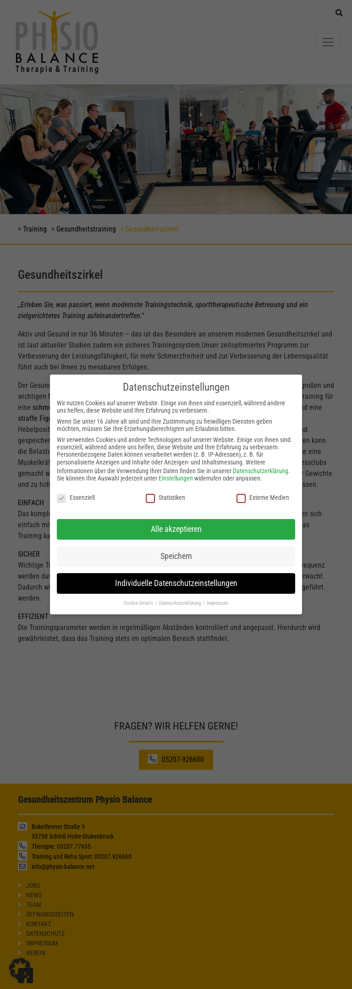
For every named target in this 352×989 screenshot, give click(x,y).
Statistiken (165, 489)
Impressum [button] (217, 595)
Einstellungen (176, 470)
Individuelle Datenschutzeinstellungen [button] (176, 575)
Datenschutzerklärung (260, 462)
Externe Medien (262, 489)
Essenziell (76, 489)
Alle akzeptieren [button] (176, 520)
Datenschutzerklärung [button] (180, 595)
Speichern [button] (176, 548)
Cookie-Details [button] (139, 595)
